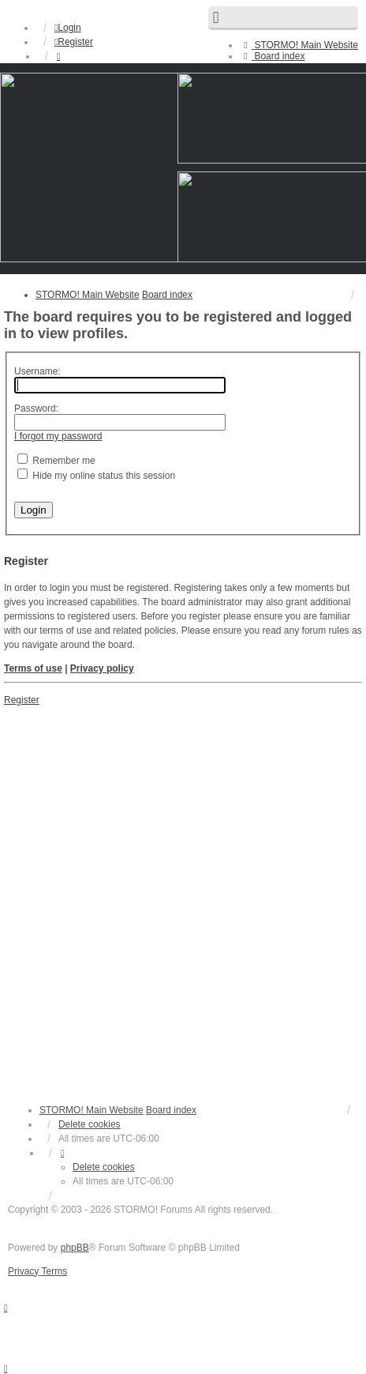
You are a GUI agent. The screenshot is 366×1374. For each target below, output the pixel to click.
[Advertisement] (183, 898)
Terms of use (33, 668)
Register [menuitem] (73, 41)
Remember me (56, 460)
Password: (36, 408)
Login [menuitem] (67, 27)
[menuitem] (299, 45)
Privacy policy (102, 668)
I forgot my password (58, 436)
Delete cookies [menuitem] (89, 1124)
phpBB (75, 1247)
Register (21, 700)
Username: (37, 371)
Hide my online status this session (96, 475)
